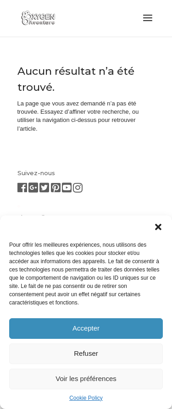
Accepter (86, 328)
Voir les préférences (86, 378)
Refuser (86, 353)
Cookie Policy (86, 398)
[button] (158, 227)
